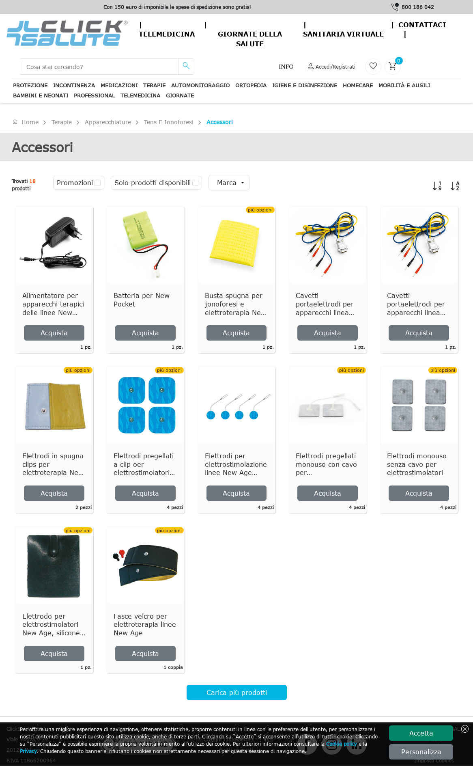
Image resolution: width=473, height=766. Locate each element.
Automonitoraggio (200, 85)
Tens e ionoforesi (169, 122)
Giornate (180, 95)
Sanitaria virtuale (343, 34)
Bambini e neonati (40, 95)
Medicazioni (119, 85)
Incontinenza (74, 85)
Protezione (30, 85)
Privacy (28, 751)
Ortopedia (251, 85)
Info (286, 66)
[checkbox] (98, 183)
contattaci (422, 24)
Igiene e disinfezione (304, 85)
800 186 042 (418, 7)
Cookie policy (341, 744)
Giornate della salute (250, 38)
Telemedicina (167, 34)
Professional (94, 95)
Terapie (154, 85)
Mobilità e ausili (404, 85)
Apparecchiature (108, 122)
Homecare (358, 85)
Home (25, 122)
